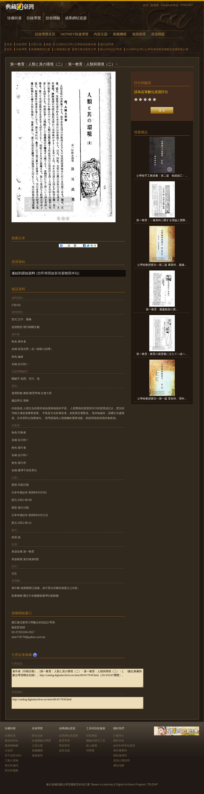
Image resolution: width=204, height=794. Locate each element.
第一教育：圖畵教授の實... (162, 309)
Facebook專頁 (169, 5)
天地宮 (9, 750)
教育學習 (64, 740)
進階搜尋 (139, 34)
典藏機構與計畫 (40, 49)
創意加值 (64, 750)
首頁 (145, 5)
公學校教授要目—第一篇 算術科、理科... (161, 398)
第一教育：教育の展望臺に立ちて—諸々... (161, 354)
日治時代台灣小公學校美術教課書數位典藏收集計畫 (157, 49)
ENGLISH (187, 5)
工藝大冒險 (11, 760)
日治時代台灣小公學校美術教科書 (75, 44)
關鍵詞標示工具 (95, 740)
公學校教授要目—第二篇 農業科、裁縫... (161, 264)
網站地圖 (118, 765)
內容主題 (100, 34)
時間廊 (90, 750)
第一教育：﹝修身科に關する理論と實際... (161, 220)
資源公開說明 (121, 760)
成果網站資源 (76, 18)
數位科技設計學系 (111, 49)
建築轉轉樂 (11, 745)
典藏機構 (119, 34)
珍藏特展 (14, 18)
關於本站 (118, 740)
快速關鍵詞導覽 (41, 740)
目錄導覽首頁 (45, 34)
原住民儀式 (11, 765)
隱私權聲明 (120, 755)
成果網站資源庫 (68, 735)
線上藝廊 (91, 745)
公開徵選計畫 (62, 49)
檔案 (48, 44)
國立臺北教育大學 (85, 49)
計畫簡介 (118, 735)
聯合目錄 (37, 735)
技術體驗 (53, 18)
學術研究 (64, 745)
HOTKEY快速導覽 (74, 34)
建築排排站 (11, 740)
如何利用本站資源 (124, 745)
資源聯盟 (158, 34)
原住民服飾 (11, 770)
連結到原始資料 (23, 273)
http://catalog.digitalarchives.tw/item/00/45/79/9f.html (77, 703)
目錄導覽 (33, 18)
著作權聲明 (120, 750)
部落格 (155, 5)
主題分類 (37, 745)
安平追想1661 (13, 755)
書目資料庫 (107, 44)
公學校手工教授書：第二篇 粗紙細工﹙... (161, 175)
